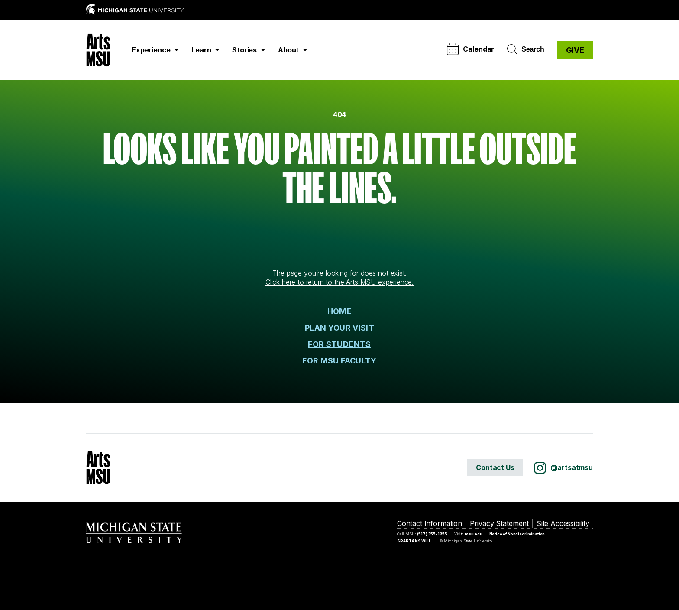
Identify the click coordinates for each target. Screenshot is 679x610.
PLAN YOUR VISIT (339, 327)
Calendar (470, 49)
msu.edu (473, 534)
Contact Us (495, 467)
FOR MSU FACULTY (339, 360)
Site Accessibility (563, 523)
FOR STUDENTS (339, 344)
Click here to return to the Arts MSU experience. (339, 282)
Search (525, 49)
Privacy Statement (499, 523)
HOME (339, 311)
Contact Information (429, 523)
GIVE (575, 50)
